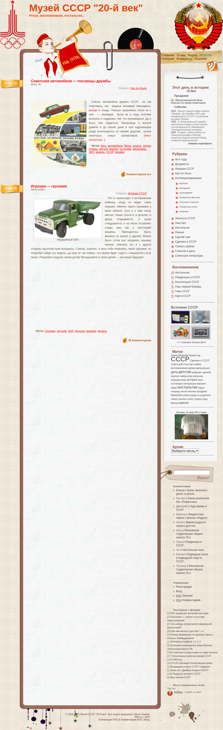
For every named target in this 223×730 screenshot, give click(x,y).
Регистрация (184, 586)
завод (183, 376)
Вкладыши (184, 188)
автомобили (115, 145)
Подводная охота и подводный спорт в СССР (192, 558)
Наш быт (180, 223)
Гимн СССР (182, 291)
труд (204, 399)
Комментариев (188, 600)
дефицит (197, 372)
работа (186, 395)
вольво (93, 110)
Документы (182, 164)
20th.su (138, 717)
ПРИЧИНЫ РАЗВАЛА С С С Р (185, 642)
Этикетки (183, 211)
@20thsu (178, 692)
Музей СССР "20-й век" (86, 8)
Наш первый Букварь (188, 286)
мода (174, 387)
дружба (207, 372)
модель (100, 152)
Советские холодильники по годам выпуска (195, 652)
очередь (175, 391)
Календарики (185, 192)
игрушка (80, 331)
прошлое (176, 395)
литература (189, 383)
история (192, 379)
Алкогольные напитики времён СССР (192, 656)
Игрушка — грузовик (49, 186)
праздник (202, 391)
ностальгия (187, 387)
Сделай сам (182, 237)
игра (190, 375)
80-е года (181, 159)
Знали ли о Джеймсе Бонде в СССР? (189, 670)
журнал (113, 149)
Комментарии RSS (131, 719)
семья (174, 399)
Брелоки (183, 183)
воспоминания (179, 368)
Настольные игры (193, 549)
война (198, 364)
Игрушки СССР (137, 193)
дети (174, 372)
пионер (192, 391)
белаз (127, 145)
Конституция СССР (187, 282)
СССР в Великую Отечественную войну (191, 663)
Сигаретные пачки (188, 206)
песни (183, 391)
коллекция (176, 383)
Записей (184, 595)
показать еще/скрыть (200, 143)
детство (185, 372)
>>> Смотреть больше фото (191, 342)
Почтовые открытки (189, 202)
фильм (175, 403)
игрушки (175, 379)
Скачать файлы (185, 246)
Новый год (194, 355)
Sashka (145, 714)
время (191, 368)
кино (200, 379)
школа (183, 402)
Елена (180, 490)
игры (183, 379)
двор (199, 368)
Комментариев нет (139, 174)
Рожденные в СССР (187, 277)
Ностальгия (182, 227)
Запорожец (139, 149)
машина (91, 331)
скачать (182, 399)
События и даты (185, 251)
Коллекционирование (188, 178)
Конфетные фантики (189, 197)
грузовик (50, 331)
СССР (109, 152)
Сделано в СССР (186, 241)
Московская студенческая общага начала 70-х (189, 534)
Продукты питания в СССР (187, 674)
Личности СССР (185, 218)
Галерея (168, 58)
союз (190, 399)
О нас (181, 55)
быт (192, 364)
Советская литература (189, 255)
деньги (206, 368)
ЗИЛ (91, 152)
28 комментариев (139, 340)
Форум (205, 55)
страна (198, 399)
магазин (201, 383)
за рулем (125, 149)
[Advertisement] (73, 296)
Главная (168, 55)
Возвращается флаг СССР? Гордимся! (190, 667)
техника (119, 152)
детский (62, 331)
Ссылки (201, 58)
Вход (179, 591)
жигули (103, 149)
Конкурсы (184, 58)
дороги (137, 145)
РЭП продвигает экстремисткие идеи (189, 613)
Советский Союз (180, 364)
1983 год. (177, 659)
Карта (192, 55)
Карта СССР (183, 296)
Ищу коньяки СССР (180, 677)
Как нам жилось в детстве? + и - (188, 631)
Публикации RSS (108, 719)
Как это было (138, 88)
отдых (201, 387)
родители (205, 395)
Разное (179, 232)
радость (195, 395)
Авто (103, 145)
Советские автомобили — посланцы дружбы (71, 81)
